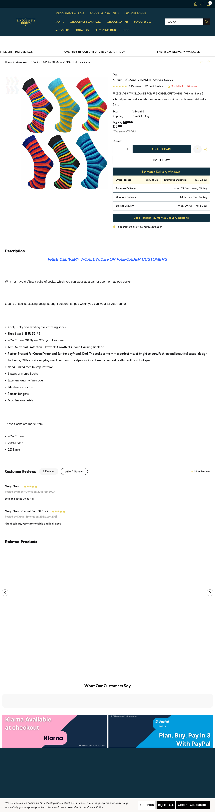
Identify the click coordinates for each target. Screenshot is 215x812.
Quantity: (118, 141)
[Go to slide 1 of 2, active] (105, 643)
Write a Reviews (74, 471)
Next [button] (210, 592)
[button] (107, 702)
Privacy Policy (94, 807)
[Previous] (202, 61)
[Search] (206, 21)
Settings (147, 805)
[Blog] (126, 30)
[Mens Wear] (62, 30)
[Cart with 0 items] (208, 4)
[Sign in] (195, 4)
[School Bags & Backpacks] (85, 22)
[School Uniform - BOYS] (69, 13)
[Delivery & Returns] (106, 30)
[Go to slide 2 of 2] (110, 643)
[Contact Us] (82, 30)
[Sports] (59, 22)
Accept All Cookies (193, 805)
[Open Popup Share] (206, 149)
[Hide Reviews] (200, 471)
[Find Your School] (135, 13)
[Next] (207, 61)
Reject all (166, 805)
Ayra (115, 75)
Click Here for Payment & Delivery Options (161, 218)
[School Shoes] (142, 22)
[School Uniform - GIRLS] (104, 13)
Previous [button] (5, 592)
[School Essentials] (117, 22)
